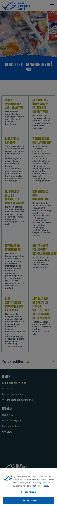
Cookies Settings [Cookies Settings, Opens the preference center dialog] (28, 493)
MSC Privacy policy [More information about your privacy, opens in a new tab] (40, 487)
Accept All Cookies (28, 501)
